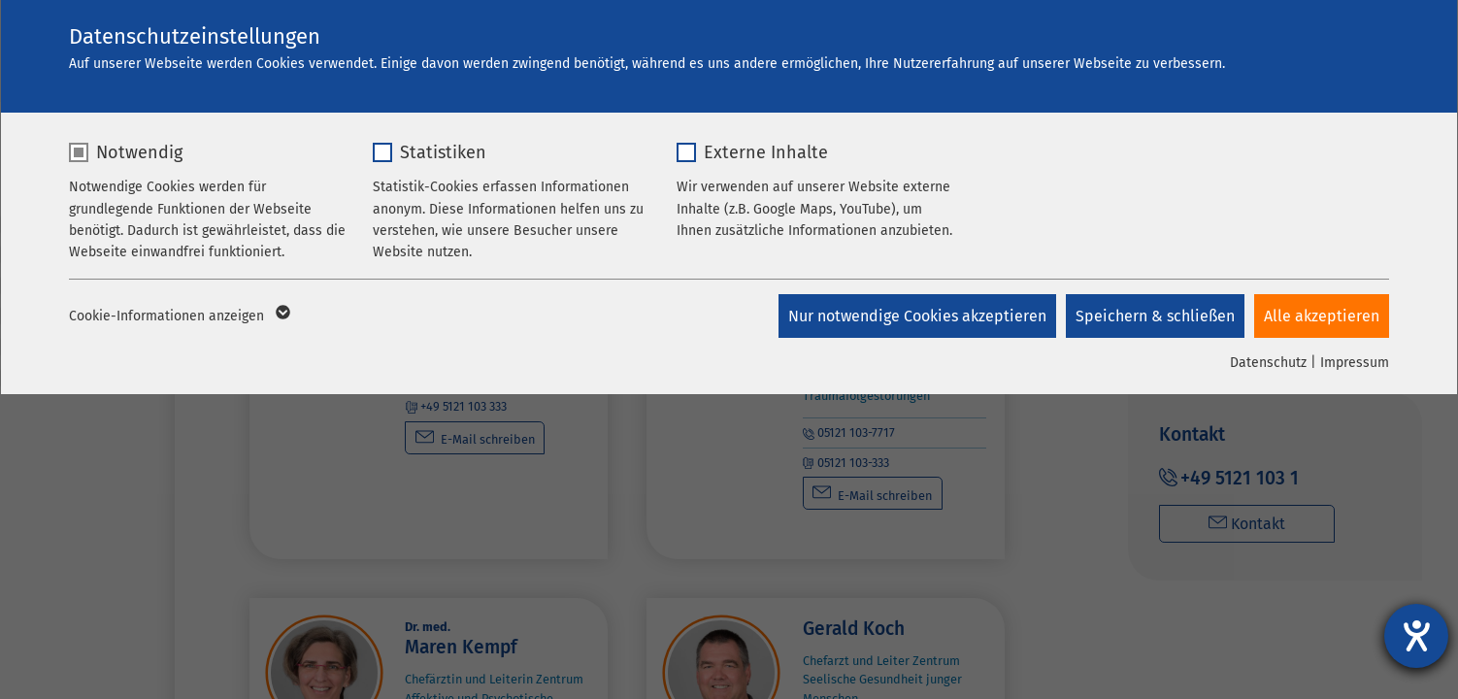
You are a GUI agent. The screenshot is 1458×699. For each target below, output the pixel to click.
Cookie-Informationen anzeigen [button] (178, 316)
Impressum (1354, 362)
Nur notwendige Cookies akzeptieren (917, 316)
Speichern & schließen (1155, 316)
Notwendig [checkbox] (139, 152)
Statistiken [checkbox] (443, 152)
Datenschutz (1268, 362)
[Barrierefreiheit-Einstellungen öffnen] (1416, 636)
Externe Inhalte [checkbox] (766, 152)
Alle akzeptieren (1321, 316)
